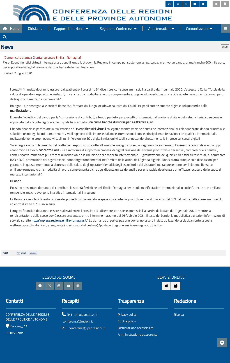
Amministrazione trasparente (137, 334)
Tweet (5, 252)
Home (11, 28)
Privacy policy (127, 314)
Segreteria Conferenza (118, 28)
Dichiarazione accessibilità (135, 327)
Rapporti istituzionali (71, 28)
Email (23, 252)
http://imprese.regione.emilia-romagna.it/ (60, 220)
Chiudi (225, 46)
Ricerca (179, 314)
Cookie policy (127, 321)
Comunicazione (199, 28)
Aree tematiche (161, 28)
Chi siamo (35, 28)
